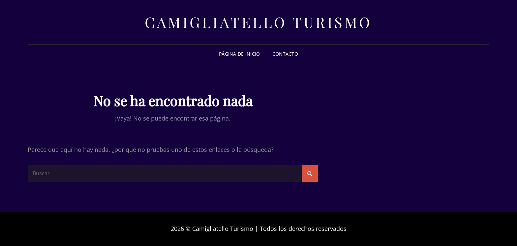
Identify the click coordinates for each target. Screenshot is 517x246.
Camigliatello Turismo (258, 22)
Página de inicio (239, 54)
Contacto (285, 54)
